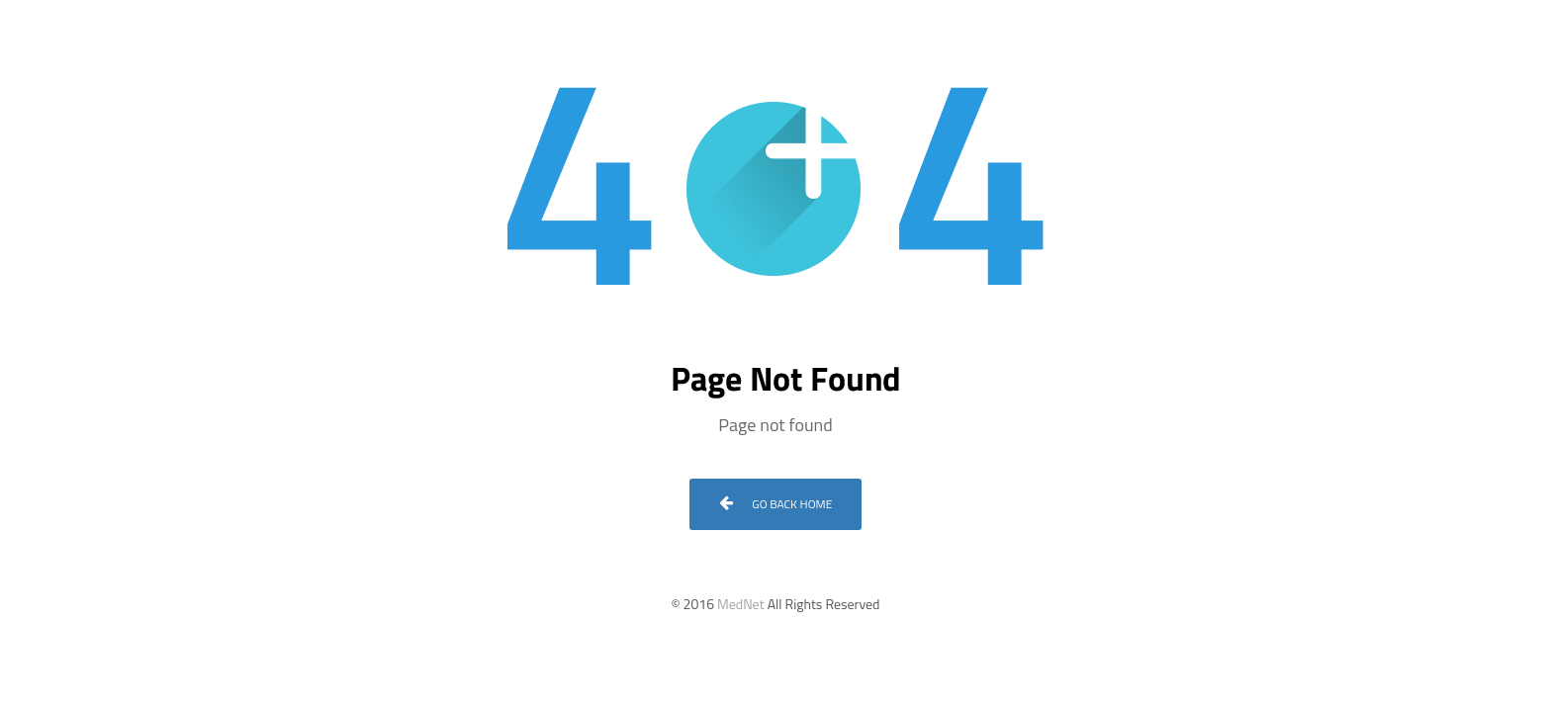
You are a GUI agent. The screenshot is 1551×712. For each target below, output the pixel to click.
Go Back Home (776, 503)
